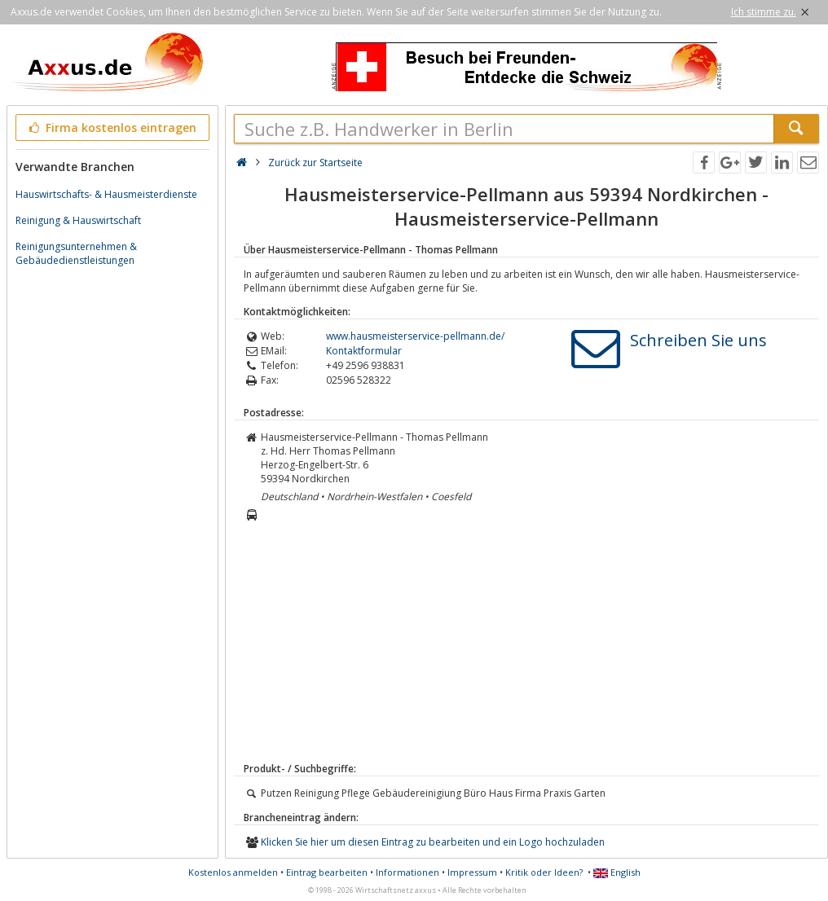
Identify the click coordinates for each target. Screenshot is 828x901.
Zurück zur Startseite (315, 162)
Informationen (407, 872)
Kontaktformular (364, 351)
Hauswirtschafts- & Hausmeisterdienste (106, 194)
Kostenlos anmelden (233, 872)
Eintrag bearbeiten (327, 872)
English (617, 872)
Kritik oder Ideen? (544, 872)
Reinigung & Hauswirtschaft (78, 220)
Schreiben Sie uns (698, 340)
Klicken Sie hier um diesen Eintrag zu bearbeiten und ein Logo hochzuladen (433, 842)
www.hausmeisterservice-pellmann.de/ (415, 336)
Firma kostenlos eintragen (111, 127)
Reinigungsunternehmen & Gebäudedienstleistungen (76, 253)
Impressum (472, 872)
